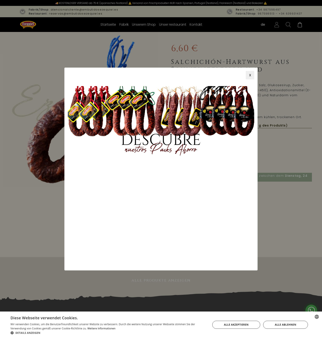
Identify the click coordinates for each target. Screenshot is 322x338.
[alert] (161, 325)
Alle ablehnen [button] (285, 324)
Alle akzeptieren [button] (236, 324)
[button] (108, 333)
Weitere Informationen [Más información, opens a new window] (101, 328)
